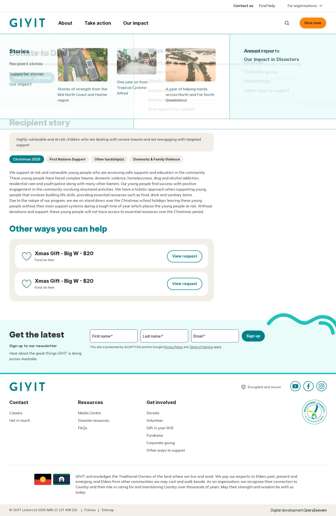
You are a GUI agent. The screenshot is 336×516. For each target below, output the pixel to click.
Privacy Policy (173, 347)
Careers (15, 413)
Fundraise (155, 435)
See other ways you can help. (257, 82)
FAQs (82, 427)
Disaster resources (93, 420)
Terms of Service (201, 347)
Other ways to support (166, 450)
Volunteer (155, 420)
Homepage (27, 23)
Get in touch (19, 420)
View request (184, 256)
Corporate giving (161, 442)
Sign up (253, 336)
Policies (90, 510)
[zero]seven (315, 510)
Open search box (287, 23)
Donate (153, 413)
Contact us (243, 5)
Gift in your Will (160, 427)
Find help (267, 5)
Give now (313, 23)
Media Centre (89, 413)
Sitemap (108, 510)
